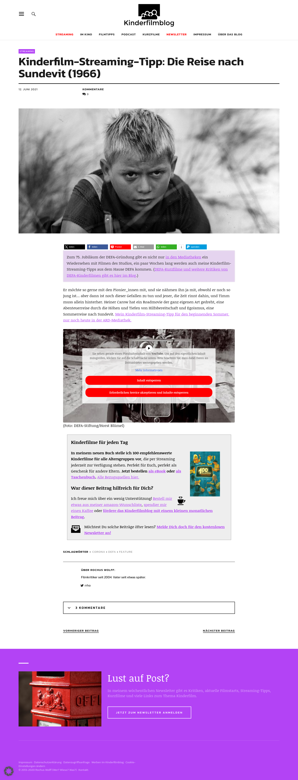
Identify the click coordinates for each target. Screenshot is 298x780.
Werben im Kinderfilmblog (107, 762)
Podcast (129, 34)
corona (98, 551)
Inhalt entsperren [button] (149, 380)
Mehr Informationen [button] (149, 370)
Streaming (27, 51)
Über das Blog (230, 34)
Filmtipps (107, 34)
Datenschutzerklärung (48, 762)
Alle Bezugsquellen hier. (118, 477)
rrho (88, 585)
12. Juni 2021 (28, 89)
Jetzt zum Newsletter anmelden (149, 712)
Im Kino (86, 34)
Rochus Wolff (102, 570)
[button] (74, 246)
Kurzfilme (151, 34)
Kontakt (83, 770)
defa (112, 551)
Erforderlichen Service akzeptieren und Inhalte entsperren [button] (149, 392)
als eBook (157, 471)
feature (126, 551)
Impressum (202, 34)
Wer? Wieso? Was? (64, 770)
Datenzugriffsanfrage (76, 762)
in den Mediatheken (183, 257)
